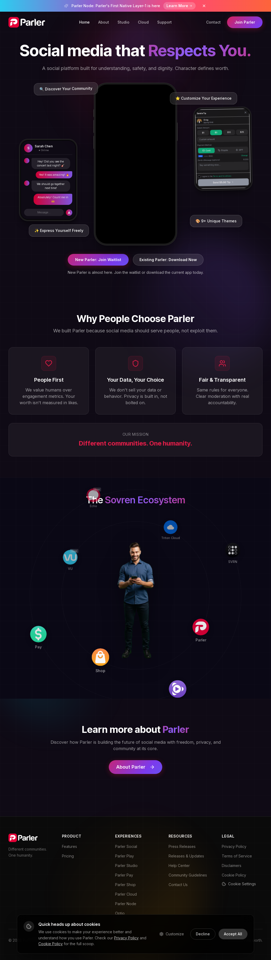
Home (84, 22)
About (103, 22)
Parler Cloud (126, 894)
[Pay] (59, 669)
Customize (171, 934)
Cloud (143, 22)
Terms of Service (237, 856)
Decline (203, 934)
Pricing (68, 856)
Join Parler (244, 22)
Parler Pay (124, 875)
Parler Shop (125, 884)
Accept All (233, 934)
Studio (123, 22)
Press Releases (182, 846)
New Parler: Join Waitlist (98, 259)
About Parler (135, 767)
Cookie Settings (239, 884)
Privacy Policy (234, 846)
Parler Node (125, 903)
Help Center (179, 865)
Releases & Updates (186, 856)
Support (164, 22)
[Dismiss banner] (204, 6)
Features (69, 846)
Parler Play (124, 856)
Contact (213, 22)
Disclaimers (231, 865)
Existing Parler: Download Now (168, 259)
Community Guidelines (188, 875)
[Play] (209, 672)
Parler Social (126, 846)
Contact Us (178, 884)
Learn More (179, 5)
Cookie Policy (234, 875)
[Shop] (133, 670)
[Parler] (209, 597)
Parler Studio (126, 865)
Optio (120, 913)
